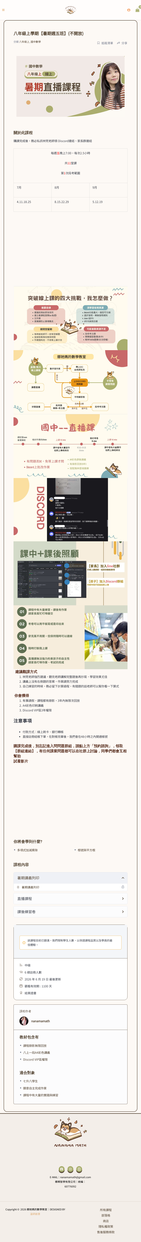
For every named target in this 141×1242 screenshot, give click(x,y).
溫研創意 (35, 1214)
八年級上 (24, 41)
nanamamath (40, 1021)
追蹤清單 (105, 43)
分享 (122, 43)
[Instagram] (70, 1169)
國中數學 (36, 41)
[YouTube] (79, 1169)
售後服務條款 (106, 1232)
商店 (106, 1221)
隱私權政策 (105, 1226)
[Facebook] (62, 1169)
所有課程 (106, 1210)
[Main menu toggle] (3, 10)
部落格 (105, 1215)
